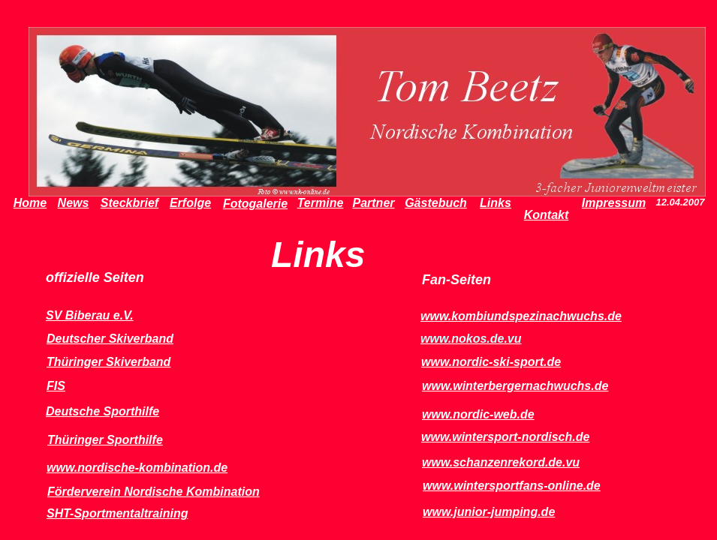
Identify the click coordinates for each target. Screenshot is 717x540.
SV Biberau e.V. (90, 315)
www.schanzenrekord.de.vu (501, 462)
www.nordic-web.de (478, 414)
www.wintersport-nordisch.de (505, 436)
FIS (56, 386)
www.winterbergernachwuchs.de (515, 386)
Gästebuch (436, 202)
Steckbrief (129, 202)
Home (30, 202)
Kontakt (546, 214)
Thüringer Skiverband (108, 362)
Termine (320, 202)
